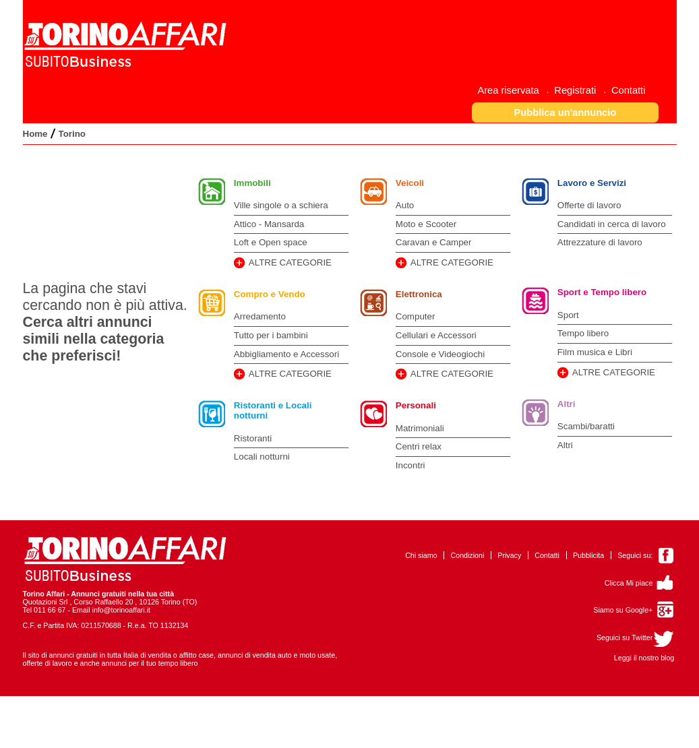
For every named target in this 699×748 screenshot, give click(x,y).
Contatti (547, 555)
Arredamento (260, 316)
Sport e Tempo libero (601, 292)
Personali (416, 405)
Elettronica (419, 294)
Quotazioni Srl (45, 602)
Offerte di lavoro (589, 205)
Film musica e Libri (594, 352)
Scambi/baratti (586, 426)
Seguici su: (634, 555)
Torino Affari (44, 594)
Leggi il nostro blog (644, 658)
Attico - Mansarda (269, 224)
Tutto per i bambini (271, 335)
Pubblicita (588, 555)
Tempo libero (583, 333)
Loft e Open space (270, 242)
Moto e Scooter (426, 224)
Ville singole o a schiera (281, 205)
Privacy (509, 555)
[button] (565, 112)
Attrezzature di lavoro (599, 242)
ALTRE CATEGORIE (290, 262)
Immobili (252, 183)
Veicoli (410, 183)
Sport (568, 315)
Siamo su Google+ (622, 610)
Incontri (410, 465)
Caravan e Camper (434, 242)
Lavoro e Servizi (591, 183)
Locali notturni (262, 456)
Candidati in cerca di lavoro (611, 224)
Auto (405, 205)
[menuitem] (513, 90)
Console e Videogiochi (440, 354)
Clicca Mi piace (629, 583)
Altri (566, 404)
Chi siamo (421, 555)
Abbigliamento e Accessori (286, 354)
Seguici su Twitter (624, 637)
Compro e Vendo (269, 294)
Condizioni (468, 555)
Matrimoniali (420, 428)
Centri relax (419, 446)
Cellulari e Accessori (436, 335)
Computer (415, 316)
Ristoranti (253, 438)
